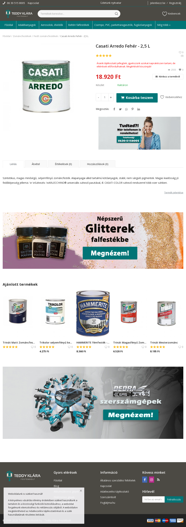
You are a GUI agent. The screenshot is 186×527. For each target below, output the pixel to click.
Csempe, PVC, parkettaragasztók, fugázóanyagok (123, 25)
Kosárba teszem (137, 97)
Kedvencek (171, 13)
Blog (56, 486)
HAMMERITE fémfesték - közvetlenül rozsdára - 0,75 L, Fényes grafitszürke (93, 342)
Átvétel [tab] (36, 164)
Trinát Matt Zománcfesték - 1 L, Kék (19, 342)
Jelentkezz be (157, 3)
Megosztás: (102, 109)
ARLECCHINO (56, 182)
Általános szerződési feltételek (117, 480)
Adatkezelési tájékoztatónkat (45, 511)
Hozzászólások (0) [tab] (97, 164)
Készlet (100, 85)
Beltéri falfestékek (78, 25)
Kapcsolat (33, 3)
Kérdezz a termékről (168, 76)
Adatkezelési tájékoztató (114, 491)
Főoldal (8, 25)
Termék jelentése (173, 192)
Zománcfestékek (22, 36)
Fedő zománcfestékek (46, 36)
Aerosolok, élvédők (52, 25)
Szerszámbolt (108, 497)
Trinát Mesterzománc (164, 342)
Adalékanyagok (27, 25)
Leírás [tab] (13, 164)
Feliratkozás (174, 499)
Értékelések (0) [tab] (63, 164)
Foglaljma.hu (107, 502)
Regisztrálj (175, 3)
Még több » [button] (163, 25)
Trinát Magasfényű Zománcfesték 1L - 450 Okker (129, 342)
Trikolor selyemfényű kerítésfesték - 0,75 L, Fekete (56, 342)
